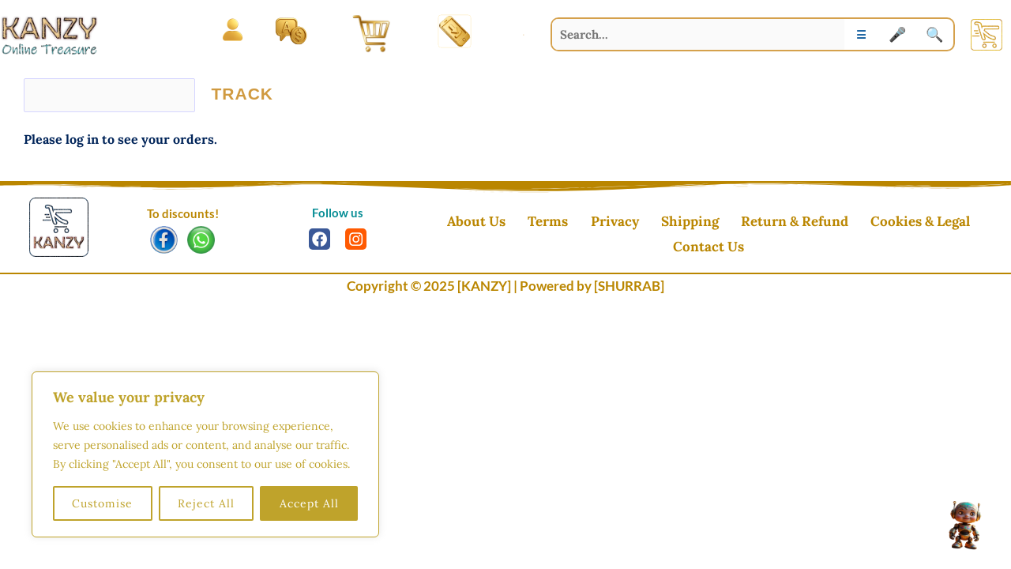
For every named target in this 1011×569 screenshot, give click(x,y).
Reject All (206, 503)
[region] (205, 454)
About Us (450, 223)
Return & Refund (736, 223)
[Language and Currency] (291, 30)
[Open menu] (232, 30)
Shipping (639, 223)
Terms (514, 223)
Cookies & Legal (854, 223)
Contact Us (953, 223)
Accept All (309, 503)
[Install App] (455, 31)
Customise (102, 503)
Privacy (572, 223)
